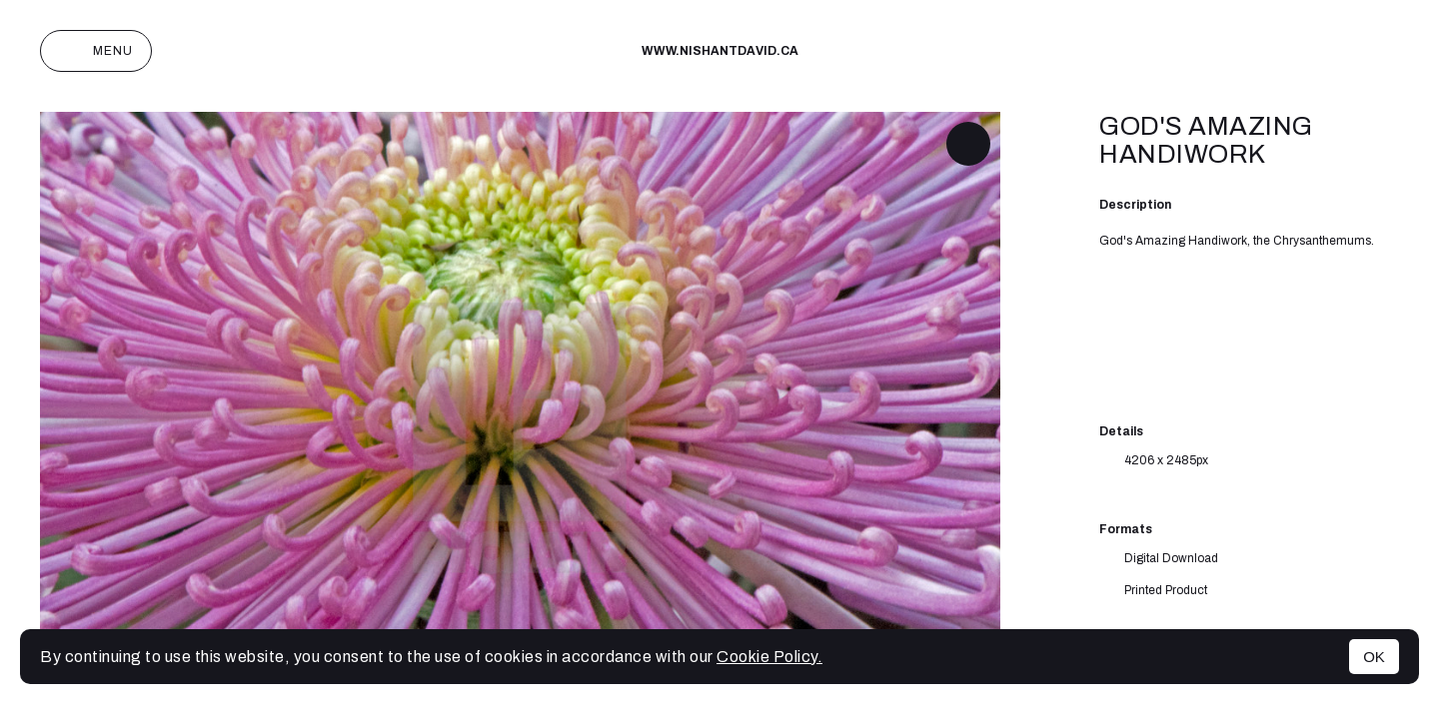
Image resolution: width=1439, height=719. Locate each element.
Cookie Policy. (769, 656)
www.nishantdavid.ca (720, 51)
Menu (96, 51)
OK (1374, 656)
